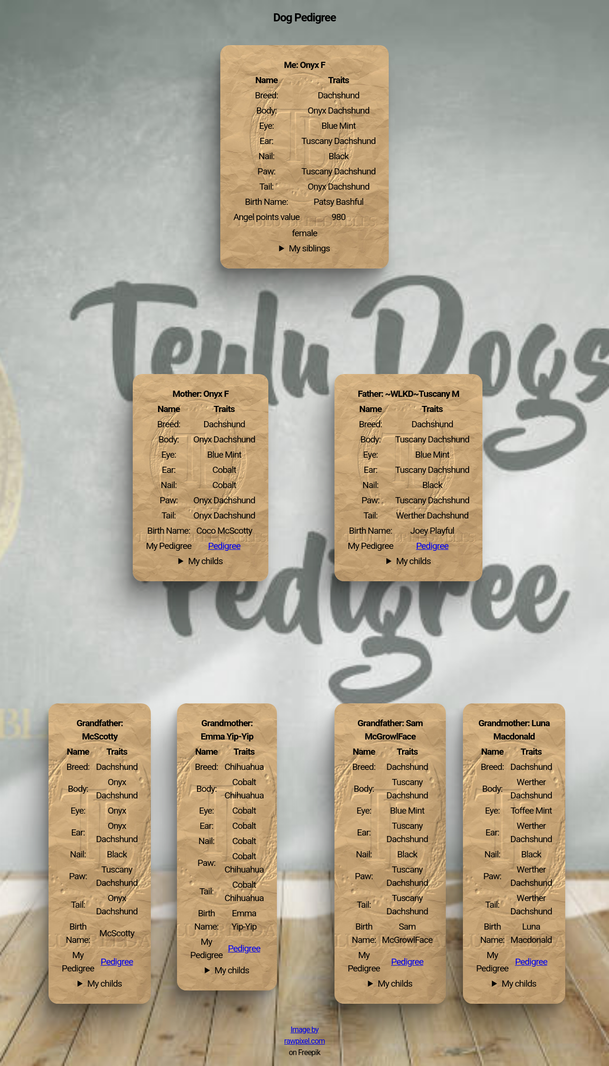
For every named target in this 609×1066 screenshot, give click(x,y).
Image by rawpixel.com (304, 1035)
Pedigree (432, 546)
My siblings (309, 248)
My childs (413, 561)
